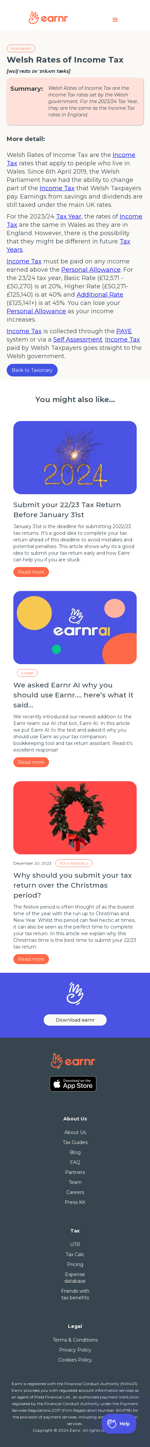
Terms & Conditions (75, 1340)
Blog (75, 1152)
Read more (31, 572)
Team (75, 1182)
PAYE (124, 331)
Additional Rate (100, 294)
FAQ (75, 1162)
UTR (75, 1244)
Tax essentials (73, 863)
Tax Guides (75, 1142)
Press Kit (75, 1202)
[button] (115, 19)
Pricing (75, 1264)
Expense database (75, 1277)
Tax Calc (75, 1254)
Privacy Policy (75, 1350)
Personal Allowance (91, 269)
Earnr (27, 673)
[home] (60, 17)
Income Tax (57, 188)
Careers (75, 1192)
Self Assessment (77, 339)
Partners (75, 1172)
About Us (75, 1132)
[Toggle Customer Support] (119, 1424)
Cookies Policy (75, 1360)
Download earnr (75, 1020)
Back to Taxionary (32, 370)
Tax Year (68, 216)
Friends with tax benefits (75, 1294)
